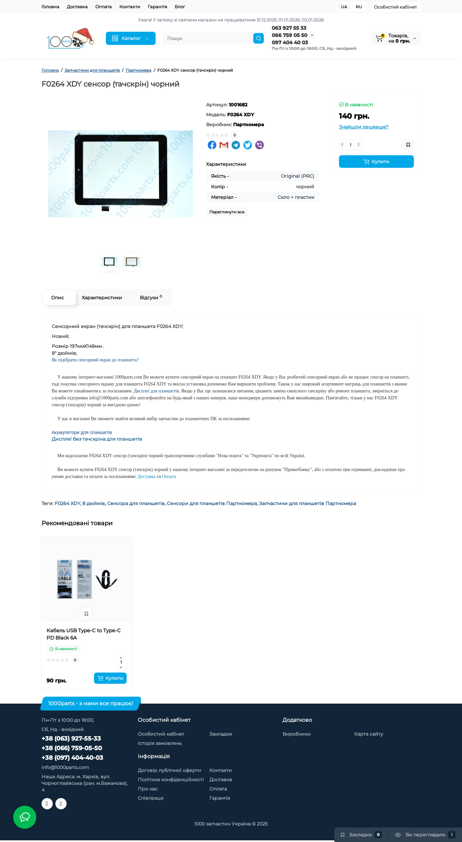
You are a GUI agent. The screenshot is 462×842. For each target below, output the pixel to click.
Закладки (220, 734)
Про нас (148, 789)
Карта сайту (368, 734)
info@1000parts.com (65, 767)
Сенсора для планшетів (136, 503)
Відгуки (151, 297)
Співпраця (150, 798)
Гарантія (157, 6)
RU (359, 6)
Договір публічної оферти (169, 770)
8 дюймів (93, 503)
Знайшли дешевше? (363, 127)
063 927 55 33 (289, 28)
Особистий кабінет (395, 7)
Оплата (103, 6)
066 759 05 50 (289, 35)
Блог (180, 6)
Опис (57, 298)
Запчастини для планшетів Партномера (307, 503)
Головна (50, 6)
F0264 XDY (67, 503)
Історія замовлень (160, 743)
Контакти (129, 6)
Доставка (77, 6)
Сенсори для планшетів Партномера (212, 503)
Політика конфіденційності (171, 780)
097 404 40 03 (290, 42)
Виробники (297, 734)
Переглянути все (226, 211)
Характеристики (102, 298)
